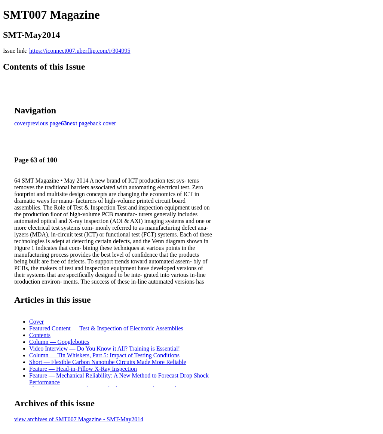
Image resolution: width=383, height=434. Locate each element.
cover (21, 123)
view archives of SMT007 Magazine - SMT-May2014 (78, 419)
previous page (44, 123)
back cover (103, 123)
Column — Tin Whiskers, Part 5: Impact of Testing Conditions (104, 355)
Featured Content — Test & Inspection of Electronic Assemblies (106, 328)
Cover (36, 321)
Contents (39, 335)
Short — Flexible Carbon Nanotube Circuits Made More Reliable (107, 362)
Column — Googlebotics (59, 342)
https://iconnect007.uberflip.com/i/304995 (79, 51)
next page (78, 123)
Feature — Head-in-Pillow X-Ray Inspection (83, 369)
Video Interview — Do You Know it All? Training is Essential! (104, 348)
